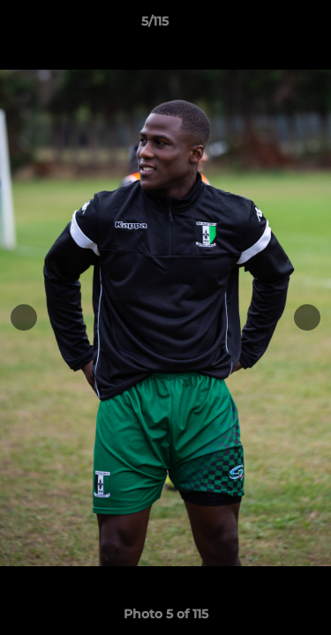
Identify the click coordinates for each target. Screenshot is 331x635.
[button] (267, 26)
